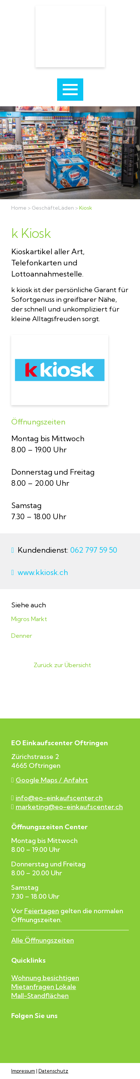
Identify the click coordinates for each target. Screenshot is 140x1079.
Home (19, 208)
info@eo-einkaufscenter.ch (57, 798)
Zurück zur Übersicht (62, 665)
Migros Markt (29, 619)
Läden (66, 208)
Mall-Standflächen (40, 995)
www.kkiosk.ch (43, 572)
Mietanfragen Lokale (43, 986)
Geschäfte (45, 208)
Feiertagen (41, 911)
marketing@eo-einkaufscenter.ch (67, 806)
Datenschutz (53, 1071)
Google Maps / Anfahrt (49, 780)
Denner (21, 635)
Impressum (23, 1071)
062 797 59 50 (93, 550)
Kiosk (85, 208)
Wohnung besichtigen (45, 977)
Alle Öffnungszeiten (42, 940)
